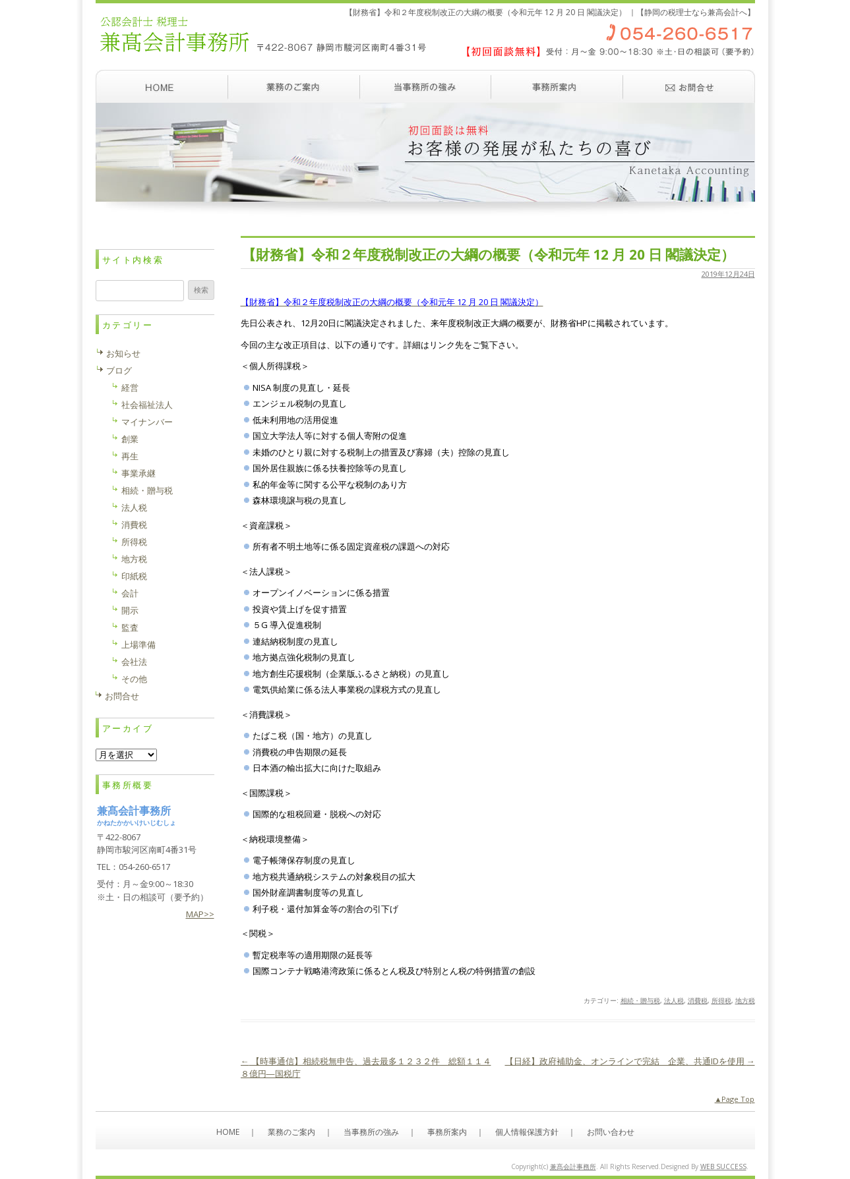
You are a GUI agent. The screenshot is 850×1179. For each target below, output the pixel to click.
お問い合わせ (689, 86)
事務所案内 (557, 86)
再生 (129, 456)
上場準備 (138, 644)
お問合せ (122, 696)
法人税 (674, 1000)
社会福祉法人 (147, 405)
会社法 (134, 662)
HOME (227, 1131)
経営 (129, 387)
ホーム (162, 86)
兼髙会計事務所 (573, 1166)
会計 (129, 593)
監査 (129, 627)
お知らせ (123, 353)
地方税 (745, 1000)
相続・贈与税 (640, 1000)
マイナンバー (147, 422)
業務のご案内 (293, 86)
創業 (129, 439)
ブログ (119, 370)
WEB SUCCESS (723, 1166)
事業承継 (138, 473)
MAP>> (200, 914)
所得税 (721, 1000)
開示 (129, 610)
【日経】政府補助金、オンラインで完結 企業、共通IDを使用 (630, 1061)
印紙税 (134, 576)
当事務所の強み (425, 86)
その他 (134, 679)
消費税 (698, 1000)
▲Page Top (735, 1099)
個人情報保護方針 (527, 1131)
